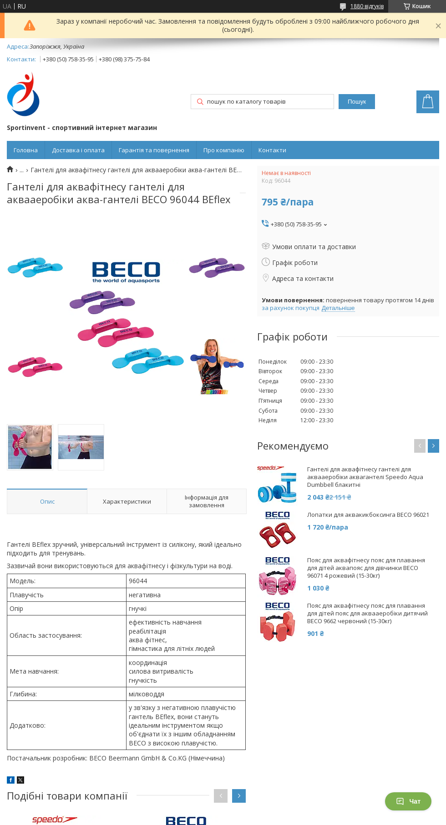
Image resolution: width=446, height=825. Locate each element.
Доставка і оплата (78, 150)
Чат (408, 801)
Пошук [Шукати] (357, 101)
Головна (26, 150)
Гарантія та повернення (154, 150)
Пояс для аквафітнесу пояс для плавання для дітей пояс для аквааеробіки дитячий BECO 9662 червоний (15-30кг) (367, 613)
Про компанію (223, 150)
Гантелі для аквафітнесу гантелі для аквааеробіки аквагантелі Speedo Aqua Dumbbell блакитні (365, 477)
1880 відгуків (367, 6)
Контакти (272, 150)
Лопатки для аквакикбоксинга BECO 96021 (368, 515)
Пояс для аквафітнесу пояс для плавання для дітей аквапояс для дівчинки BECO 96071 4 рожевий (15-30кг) (366, 568)
